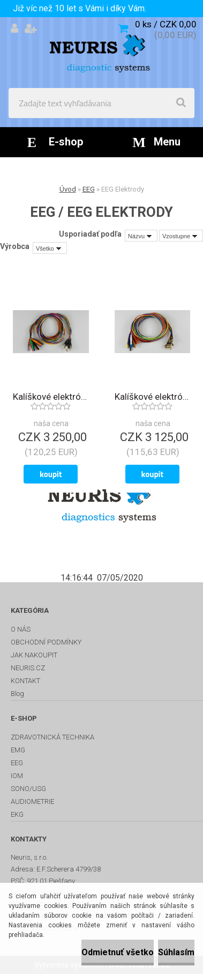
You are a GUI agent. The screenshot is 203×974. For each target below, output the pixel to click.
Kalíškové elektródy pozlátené (153, 396)
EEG (88, 189)
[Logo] (101, 52)
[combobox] (141, 235)
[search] (181, 103)
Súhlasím (176, 952)
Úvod (67, 189)
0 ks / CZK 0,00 (166, 24)
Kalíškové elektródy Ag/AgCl (51, 396)
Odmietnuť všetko (117, 952)
